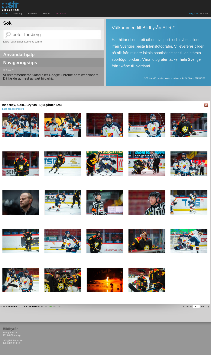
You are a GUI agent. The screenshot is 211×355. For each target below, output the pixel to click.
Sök (7, 23)
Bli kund (204, 13)
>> (13, 70)
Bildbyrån (61, 13)
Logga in (193, 13)
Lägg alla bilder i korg (13, 109)
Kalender (33, 13)
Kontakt (47, 13)
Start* (5, 13)
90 (59, 307)
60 (55, 307)
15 (46, 307)
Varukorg (18, 13)
